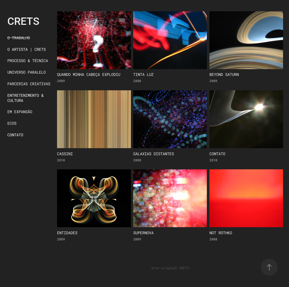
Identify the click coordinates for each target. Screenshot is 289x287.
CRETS (23, 21)
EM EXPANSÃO (19, 111)
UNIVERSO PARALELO (26, 72)
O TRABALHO (18, 37)
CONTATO (15, 134)
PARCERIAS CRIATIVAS (28, 83)
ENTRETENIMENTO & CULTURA (25, 98)
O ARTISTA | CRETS (26, 49)
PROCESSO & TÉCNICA (27, 60)
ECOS (11, 123)
